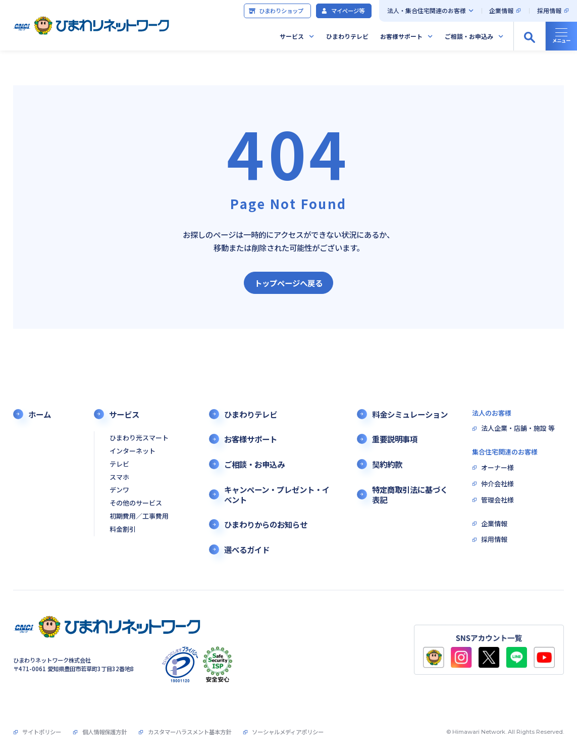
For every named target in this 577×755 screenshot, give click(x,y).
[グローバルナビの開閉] (561, 36)
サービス (292, 36)
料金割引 (123, 529)
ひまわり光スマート (139, 438)
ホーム (39, 414)
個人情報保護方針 (104, 732)
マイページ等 (342, 11)
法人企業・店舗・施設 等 (518, 428)
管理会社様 (497, 500)
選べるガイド (247, 549)
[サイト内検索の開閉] (529, 36)
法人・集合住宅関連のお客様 (426, 10)
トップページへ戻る (288, 282)
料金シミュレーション (410, 414)
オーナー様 (497, 468)
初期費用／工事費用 (139, 516)
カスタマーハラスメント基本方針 (189, 732)
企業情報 (501, 10)
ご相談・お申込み (469, 36)
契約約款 (387, 464)
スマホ (119, 477)
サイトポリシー (41, 732)
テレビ (119, 464)
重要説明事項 (394, 439)
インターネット (132, 451)
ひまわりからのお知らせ (265, 524)
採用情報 (549, 10)
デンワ (119, 490)
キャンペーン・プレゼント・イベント (277, 494)
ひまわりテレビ (347, 36)
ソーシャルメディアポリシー (288, 732)
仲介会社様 (497, 484)
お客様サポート (401, 36)
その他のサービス (136, 503)
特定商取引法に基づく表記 (410, 494)
